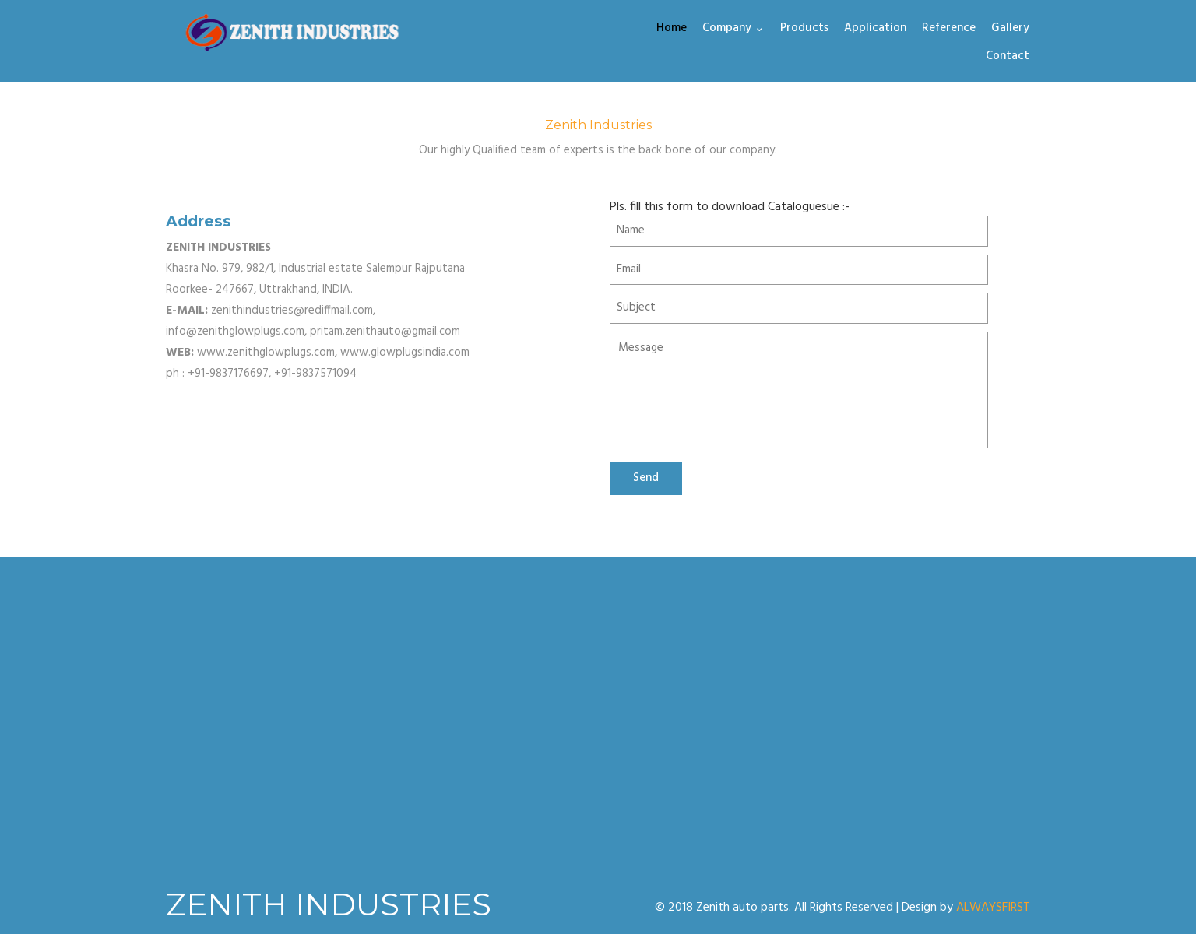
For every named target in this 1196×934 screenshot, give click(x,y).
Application (875, 28)
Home (671, 28)
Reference (949, 28)
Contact (1007, 56)
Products (804, 28)
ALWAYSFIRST (993, 907)
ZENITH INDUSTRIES (328, 904)
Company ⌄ (733, 28)
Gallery (1010, 28)
